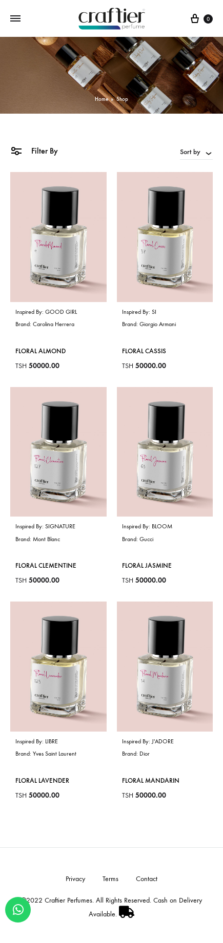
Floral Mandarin (150, 780)
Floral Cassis (144, 351)
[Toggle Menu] (15, 19)
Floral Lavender (42, 780)
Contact (146, 878)
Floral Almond (40, 351)
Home (101, 99)
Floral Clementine (45, 565)
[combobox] (196, 151)
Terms (110, 878)
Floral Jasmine (147, 565)
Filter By (34, 150)
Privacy (75, 878)
